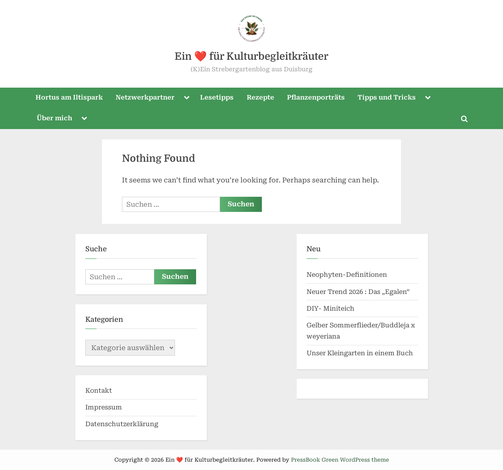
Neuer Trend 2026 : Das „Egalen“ (358, 292)
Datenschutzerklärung (121, 424)
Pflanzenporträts (316, 97)
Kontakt (98, 390)
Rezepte (260, 97)
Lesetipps (217, 97)
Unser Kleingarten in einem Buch (360, 353)
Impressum (103, 407)
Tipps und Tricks (387, 97)
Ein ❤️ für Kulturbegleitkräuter (251, 56)
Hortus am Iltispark (69, 97)
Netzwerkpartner (145, 97)
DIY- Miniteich (330, 308)
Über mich (54, 118)
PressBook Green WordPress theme (340, 459)
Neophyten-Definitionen (347, 274)
